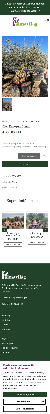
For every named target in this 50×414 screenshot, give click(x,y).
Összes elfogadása (25, 394)
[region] (25, 387)
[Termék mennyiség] (9, 156)
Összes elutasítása (25, 409)
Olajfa (15, 121)
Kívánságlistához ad (44, 156)
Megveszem (25, 164)
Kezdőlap (6, 121)
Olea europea (37, 233)
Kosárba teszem (29, 156)
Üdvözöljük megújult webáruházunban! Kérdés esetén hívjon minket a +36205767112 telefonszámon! (25, 7)
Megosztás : (8, 187)
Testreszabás (23, 401)
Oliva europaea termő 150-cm (13, 234)
